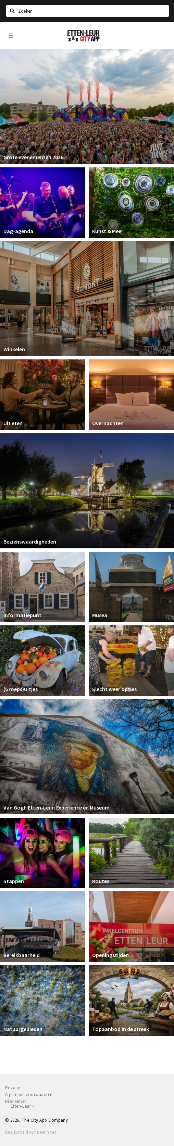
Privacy (12, 1088)
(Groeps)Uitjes (20, 689)
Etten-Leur (23, 1106)
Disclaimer (15, 1101)
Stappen (13, 881)
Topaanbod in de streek (120, 1029)
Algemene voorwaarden (29, 1094)
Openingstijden (110, 955)
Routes (100, 881)
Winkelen (14, 349)
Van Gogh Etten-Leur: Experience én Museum (56, 807)
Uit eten (13, 423)
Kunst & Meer (107, 231)
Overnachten (108, 423)
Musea (99, 615)
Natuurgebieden (22, 1029)
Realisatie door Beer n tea (31, 1132)
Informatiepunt (22, 615)
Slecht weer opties (114, 689)
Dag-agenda (18, 231)
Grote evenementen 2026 (33, 157)
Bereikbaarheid (21, 955)
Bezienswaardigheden (29, 541)
